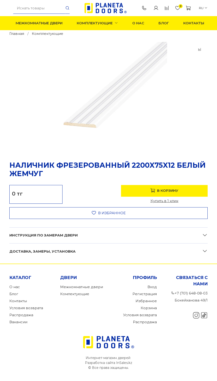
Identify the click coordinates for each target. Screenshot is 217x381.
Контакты (193, 23)
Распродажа (21, 315)
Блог (163, 23)
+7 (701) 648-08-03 (144, 8)
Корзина (149, 308)
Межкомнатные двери (39, 23)
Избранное (146, 301)
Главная (16, 33)
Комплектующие (97, 23)
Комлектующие (74, 294)
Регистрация (144, 294)
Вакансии (18, 322)
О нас (138, 23)
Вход (152, 287)
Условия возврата (26, 308)
